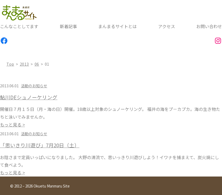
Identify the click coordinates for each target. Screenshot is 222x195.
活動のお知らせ (34, 85)
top (10, 64)
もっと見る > (12, 124)
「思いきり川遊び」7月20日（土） (39, 145)
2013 (24, 64)
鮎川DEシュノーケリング (28, 97)
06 (37, 64)
